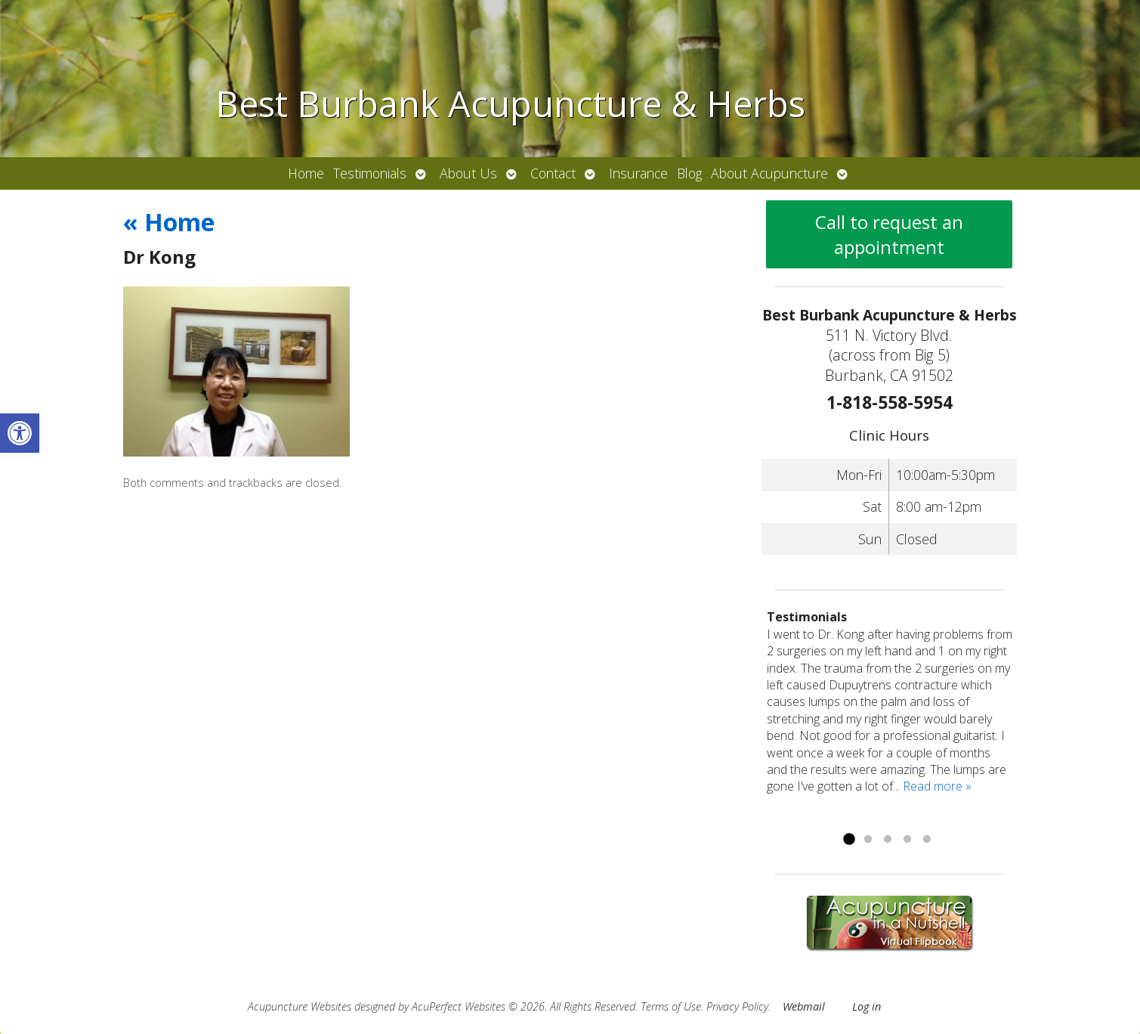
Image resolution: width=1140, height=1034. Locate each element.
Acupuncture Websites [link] (299, 1006)
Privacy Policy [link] (737, 1006)
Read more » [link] (937, 786)
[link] (19, 433)
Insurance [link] (638, 173)
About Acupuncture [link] (769, 173)
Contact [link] (553, 173)
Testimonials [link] (369, 173)
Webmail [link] (804, 1006)
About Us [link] (468, 173)
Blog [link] (689, 173)
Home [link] (306, 173)
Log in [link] (866, 1006)
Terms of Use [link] (671, 1006)
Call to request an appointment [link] (889, 234)
